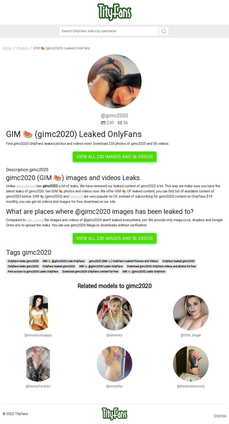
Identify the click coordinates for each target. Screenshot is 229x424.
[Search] (114, 31)
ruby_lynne (34, 220)
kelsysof (76, 196)
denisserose (25, 186)
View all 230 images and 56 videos (114, 156)
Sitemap (220, 416)
